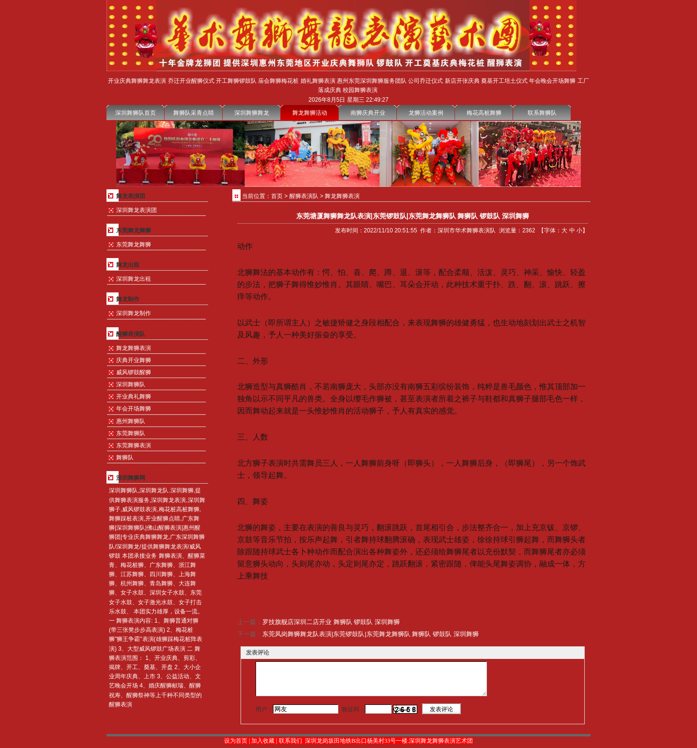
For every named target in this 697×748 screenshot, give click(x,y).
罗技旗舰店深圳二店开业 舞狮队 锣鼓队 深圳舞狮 (331, 622)
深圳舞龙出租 (133, 278)
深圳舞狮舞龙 (251, 112)
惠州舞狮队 (130, 421)
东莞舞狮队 (130, 433)
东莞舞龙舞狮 (133, 244)
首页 (277, 196)
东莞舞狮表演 (133, 445)
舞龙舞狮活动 (309, 112)
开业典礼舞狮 (133, 396)
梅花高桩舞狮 (484, 112)
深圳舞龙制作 (133, 313)
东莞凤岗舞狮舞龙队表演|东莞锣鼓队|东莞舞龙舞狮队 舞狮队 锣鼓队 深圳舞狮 (370, 634)
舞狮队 (125, 457)
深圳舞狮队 (130, 384)
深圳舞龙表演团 (136, 210)
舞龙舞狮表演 (133, 348)
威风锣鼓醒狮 (133, 372)
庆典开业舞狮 (133, 360)
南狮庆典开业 (367, 112)
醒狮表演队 (303, 196)
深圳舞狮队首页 (135, 112)
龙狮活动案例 (426, 112)
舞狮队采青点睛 (193, 112)
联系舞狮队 (542, 112)
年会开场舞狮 (133, 408)
